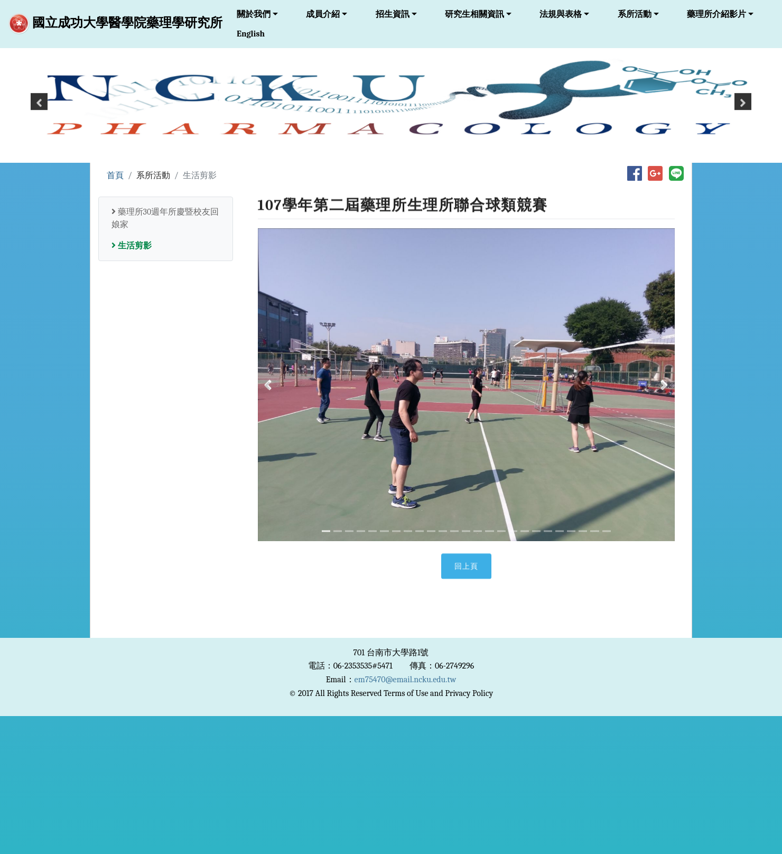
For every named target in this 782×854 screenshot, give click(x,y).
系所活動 (634, 14)
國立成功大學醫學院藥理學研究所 (115, 23)
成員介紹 (323, 14)
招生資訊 (392, 14)
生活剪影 (131, 245)
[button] (39, 109)
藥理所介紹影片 (716, 14)
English (251, 34)
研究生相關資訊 (474, 14)
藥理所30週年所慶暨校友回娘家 (165, 218)
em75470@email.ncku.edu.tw (406, 679)
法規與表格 (560, 14)
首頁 (115, 176)
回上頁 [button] (466, 575)
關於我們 (254, 14)
